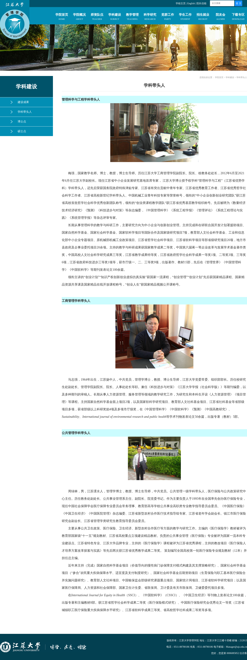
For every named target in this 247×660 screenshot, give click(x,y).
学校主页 (181, 3)
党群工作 (167, 17)
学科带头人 (25, 111)
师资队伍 (97, 17)
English (191, 3)
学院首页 (62, 17)
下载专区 (238, 17)
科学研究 (150, 17)
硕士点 (22, 131)
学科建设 (115, 17)
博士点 (22, 121)
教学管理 (132, 17)
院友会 (220, 17)
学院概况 (79, 17)
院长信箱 (201, 3)
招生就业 (203, 17)
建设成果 (23, 102)
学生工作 (185, 17)
